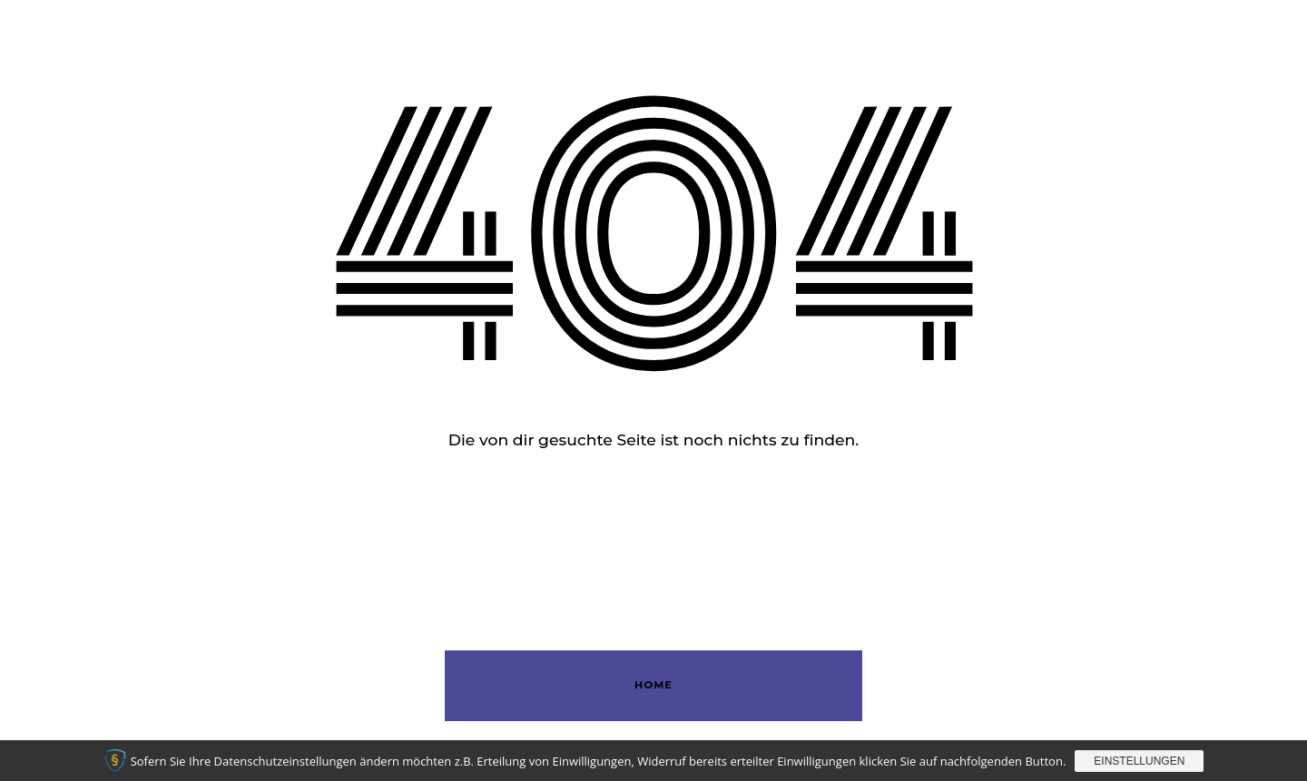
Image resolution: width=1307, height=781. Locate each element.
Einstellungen (1139, 761)
